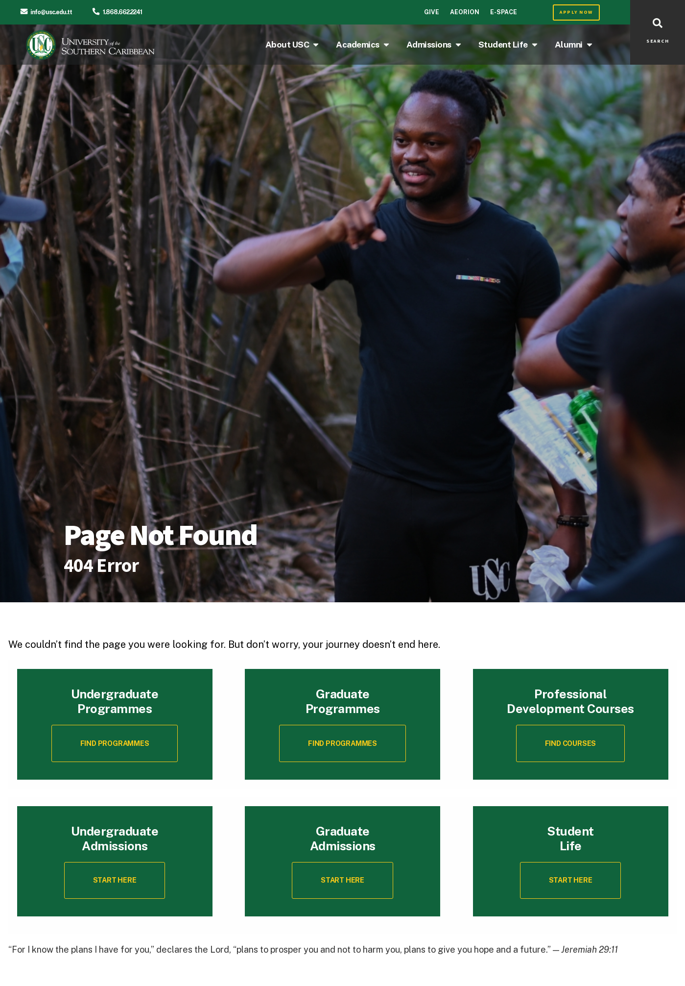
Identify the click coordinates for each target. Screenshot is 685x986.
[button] (570, 743)
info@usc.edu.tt (51, 12)
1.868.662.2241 (122, 12)
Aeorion (464, 12)
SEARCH (657, 41)
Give (431, 12)
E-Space (503, 12)
